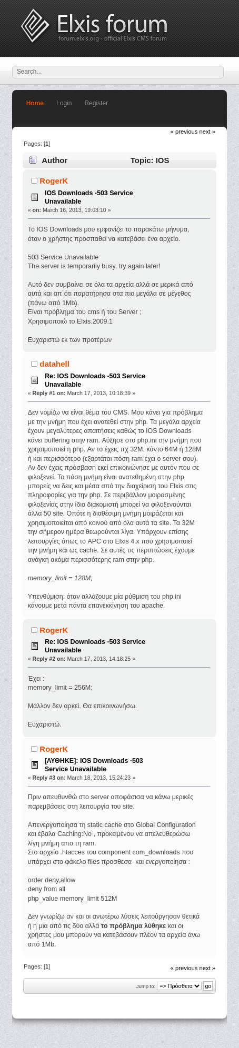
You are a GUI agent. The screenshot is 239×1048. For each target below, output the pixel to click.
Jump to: (146, 986)
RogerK (53, 180)
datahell (54, 363)
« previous (184, 131)
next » (208, 131)
